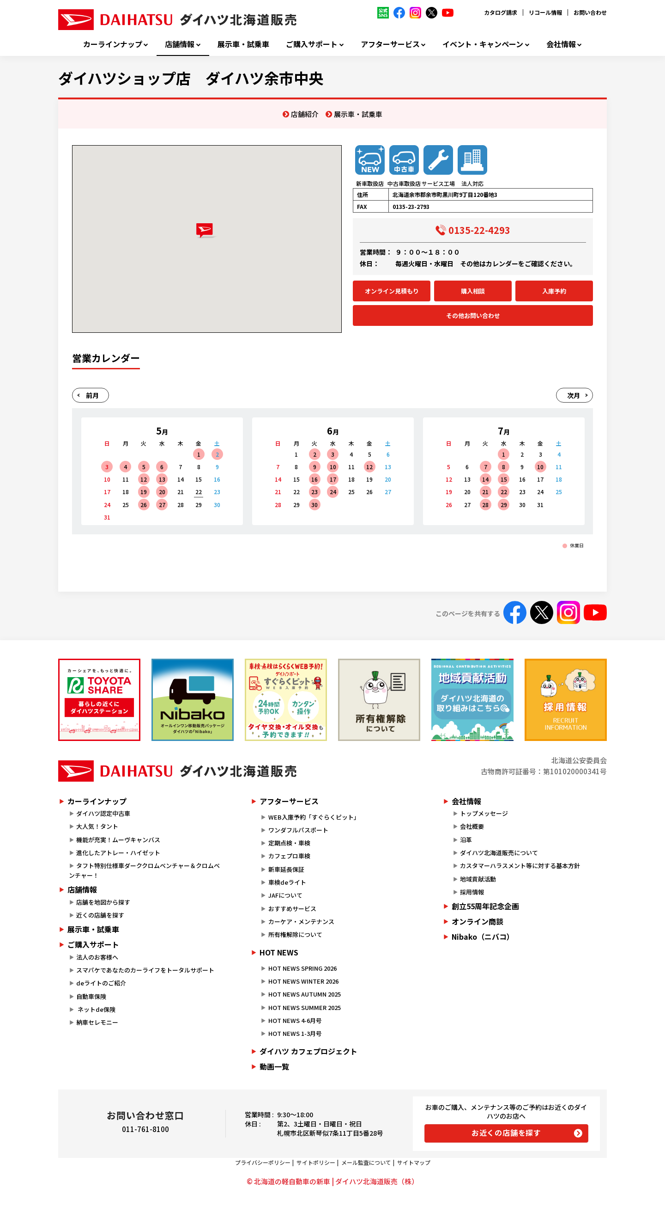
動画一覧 (274, 1066)
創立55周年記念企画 (485, 906)
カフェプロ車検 (289, 855)
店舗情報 (179, 44)
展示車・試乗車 (243, 44)
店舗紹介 (305, 114)
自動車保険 (91, 996)
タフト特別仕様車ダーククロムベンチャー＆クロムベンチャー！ (144, 870)
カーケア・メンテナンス (301, 921)
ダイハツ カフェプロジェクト (308, 1051)
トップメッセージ (484, 813)
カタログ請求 (500, 12)
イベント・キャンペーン (482, 44)
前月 (92, 395)
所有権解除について (295, 934)
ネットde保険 (95, 1009)
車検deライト (287, 882)
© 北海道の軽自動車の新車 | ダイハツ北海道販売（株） (332, 1181)
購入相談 (473, 291)
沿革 (466, 839)
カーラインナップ (112, 44)
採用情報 (472, 891)
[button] (207, 231)
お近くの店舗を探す (506, 1132)
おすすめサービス (292, 908)
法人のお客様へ (97, 957)
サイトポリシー (315, 1162)
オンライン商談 (477, 921)
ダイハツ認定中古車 (103, 813)
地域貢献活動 (478, 879)
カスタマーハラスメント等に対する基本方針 (520, 865)
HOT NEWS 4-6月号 (295, 1020)
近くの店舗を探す (100, 915)
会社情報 (561, 44)
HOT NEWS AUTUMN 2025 (304, 994)
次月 (573, 395)
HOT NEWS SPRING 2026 (302, 968)
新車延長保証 (286, 869)
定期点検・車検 (289, 842)
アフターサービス (390, 44)
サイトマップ (413, 1162)
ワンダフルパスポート (298, 830)
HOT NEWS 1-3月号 (295, 1033)
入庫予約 (554, 291)
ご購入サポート (312, 44)
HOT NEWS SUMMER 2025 (304, 1007)
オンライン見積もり (392, 291)
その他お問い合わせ (473, 315)
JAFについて (285, 895)
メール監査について (366, 1162)
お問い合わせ (590, 12)
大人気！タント (97, 826)
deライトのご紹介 (101, 983)
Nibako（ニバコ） (483, 936)
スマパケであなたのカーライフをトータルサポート (145, 970)
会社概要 (472, 826)
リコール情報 (545, 12)
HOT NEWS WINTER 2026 (303, 981)
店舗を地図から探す (103, 902)
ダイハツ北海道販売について (499, 852)
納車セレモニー (97, 1022)
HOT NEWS (279, 952)
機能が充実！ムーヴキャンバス (118, 839)
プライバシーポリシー (262, 1162)
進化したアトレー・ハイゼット (118, 852)
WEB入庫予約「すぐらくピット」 (314, 817)
